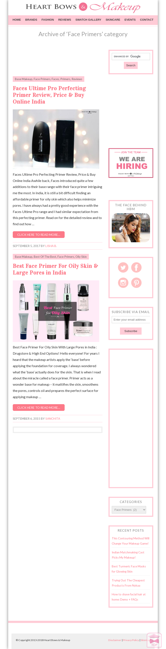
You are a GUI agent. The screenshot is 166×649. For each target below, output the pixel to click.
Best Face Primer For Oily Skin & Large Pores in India (55, 269)
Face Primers (42, 79)
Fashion (48, 19)
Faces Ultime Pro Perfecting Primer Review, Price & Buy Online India (49, 95)
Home (17, 19)
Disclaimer (114, 640)
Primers (65, 79)
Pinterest (136, 283)
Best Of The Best (45, 256)
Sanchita (52, 418)
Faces (55, 79)
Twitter (123, 267)
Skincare (113, 19)
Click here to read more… (38, 234)
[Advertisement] (63, 60)
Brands (31, 19)
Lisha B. (51, 246)
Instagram (123, 283)
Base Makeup (23, 79)
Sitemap (145, 640)
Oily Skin (81, 256)
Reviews (64, 19)
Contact (146, 19)
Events (130, 19)
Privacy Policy (131, 640)
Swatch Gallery (88, 19)
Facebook (136, 267)
